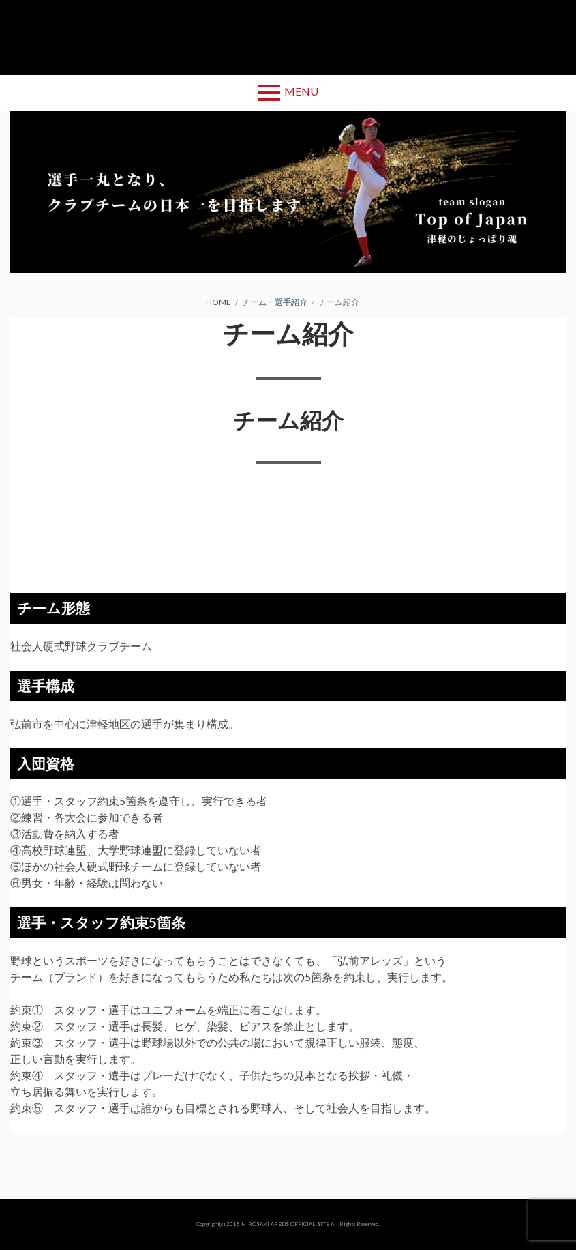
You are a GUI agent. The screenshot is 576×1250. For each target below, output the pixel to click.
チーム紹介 (288, 420)
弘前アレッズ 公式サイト (288, 37)
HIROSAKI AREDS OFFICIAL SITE (285, 1224)
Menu (301, 91)
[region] (288, 192)
